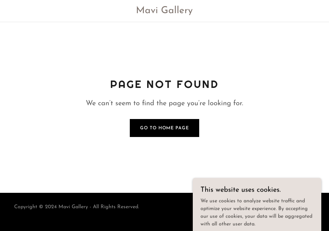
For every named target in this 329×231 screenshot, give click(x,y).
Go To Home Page (164, 128)
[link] (164, 11)
